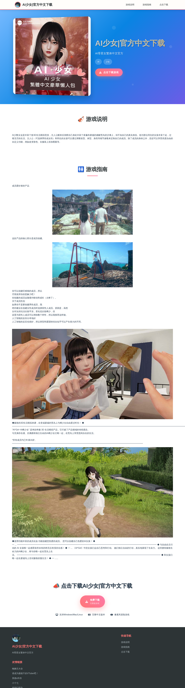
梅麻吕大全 (17, 669)
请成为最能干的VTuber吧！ (25, 673)
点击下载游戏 (109, 72)
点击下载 (164, 4)
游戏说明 (130, 4)
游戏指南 (147, 4)
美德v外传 (17, 678)
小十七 (15, 683)
